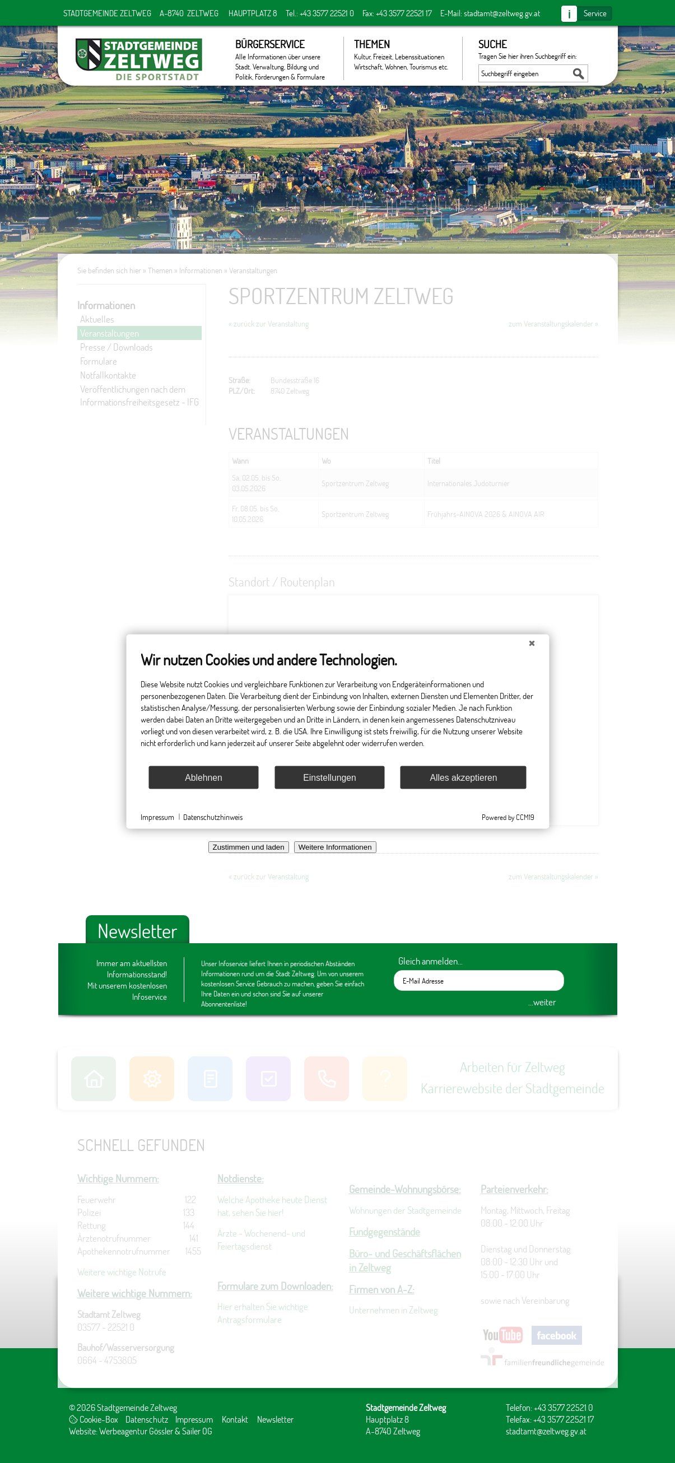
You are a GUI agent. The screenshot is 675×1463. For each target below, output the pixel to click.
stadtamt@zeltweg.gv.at (502, 12)
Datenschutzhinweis (213, 816)
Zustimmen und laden (249, 847)
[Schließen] (531, 643)
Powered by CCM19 (508, 817)
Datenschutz (146, 1419)
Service (595, 12)
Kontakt (235, 1419)
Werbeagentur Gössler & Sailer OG (155, 1431)
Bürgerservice (283, 58)
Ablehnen (203, 777)
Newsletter (275, 1419)
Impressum (194, 1419)
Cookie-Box (93, 1419)
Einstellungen (329, 777)
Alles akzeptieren (463, 777)
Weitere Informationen (335, 847)
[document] (337, 707)
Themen (402, 54)
